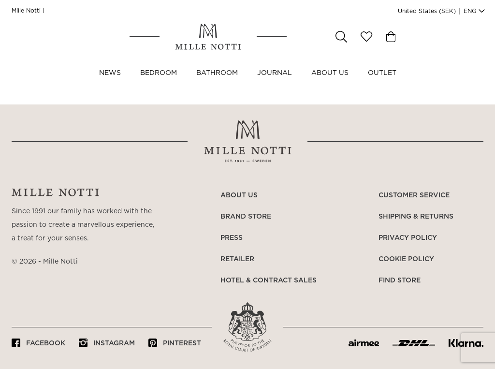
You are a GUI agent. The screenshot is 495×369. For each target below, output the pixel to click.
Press (231, 238)
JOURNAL (274, 86)
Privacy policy (408, 238)
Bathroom (217, 86)
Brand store (245, 216)
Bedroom (158, 86)
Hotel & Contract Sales (268, 280)
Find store (400, 280)
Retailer (237, 259)
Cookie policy (406, 259)
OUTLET (382, 86)
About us (330, 86)
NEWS (110, 86)
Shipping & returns (416, 216)
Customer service (414, 195)
